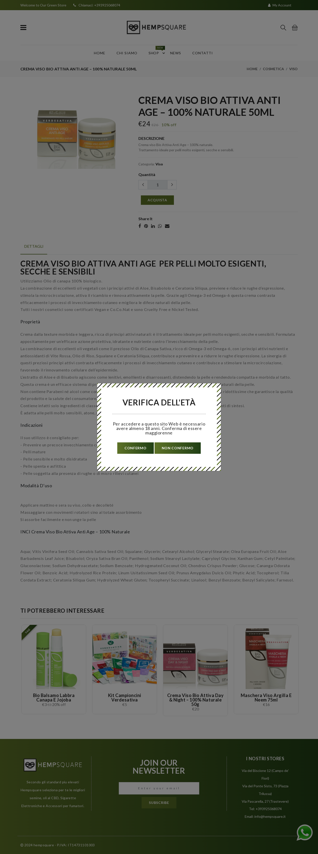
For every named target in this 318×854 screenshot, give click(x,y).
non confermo (178, 448)
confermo (135, 448)
